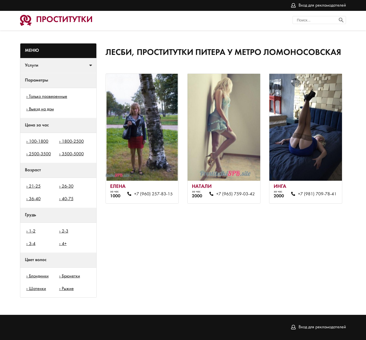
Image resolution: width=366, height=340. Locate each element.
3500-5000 (73, 154)
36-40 (35, 199)
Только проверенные (48, 96)
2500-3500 (40, 154)
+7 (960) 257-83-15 (153, 194)
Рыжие (68, 289)
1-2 (32, 231)
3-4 (32, 244)
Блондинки (39, 276)
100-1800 (38, 141)
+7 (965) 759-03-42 (235, 194)
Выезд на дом (41, 109)
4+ (64, 244)
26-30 (67, 186)
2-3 (65, 231)
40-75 (67, 199)
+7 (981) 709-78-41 (317, 194)
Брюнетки (71, 276)
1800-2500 (73, 141)
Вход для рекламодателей (322, 5)
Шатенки (37, 289)
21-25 (35, 186)
